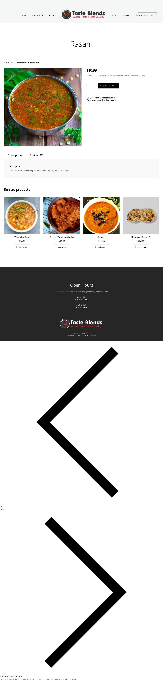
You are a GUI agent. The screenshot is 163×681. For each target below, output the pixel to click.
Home (24, 15)
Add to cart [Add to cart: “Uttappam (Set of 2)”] (141, 247)
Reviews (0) (36, 155)
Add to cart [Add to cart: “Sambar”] (102, 247)
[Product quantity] (91, 86)
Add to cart (109, 86)
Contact (126, 15)
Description (15, 155)
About (52, 15)
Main (13, 62)
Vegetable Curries (25, 62)
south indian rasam (107, 100)
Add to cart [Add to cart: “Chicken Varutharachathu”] (62, 247)
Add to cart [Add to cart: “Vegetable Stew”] (23, 247)
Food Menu (38, 15)
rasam (94, 100)
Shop (113, 15)
